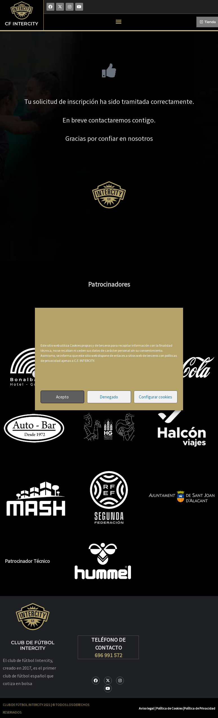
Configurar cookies (155, 397)
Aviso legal (146, 708)
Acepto (62, 397)
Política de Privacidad (199, 708)
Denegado (109, 397)
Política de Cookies (169, 708)
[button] (118, 21)
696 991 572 (108, 655)
